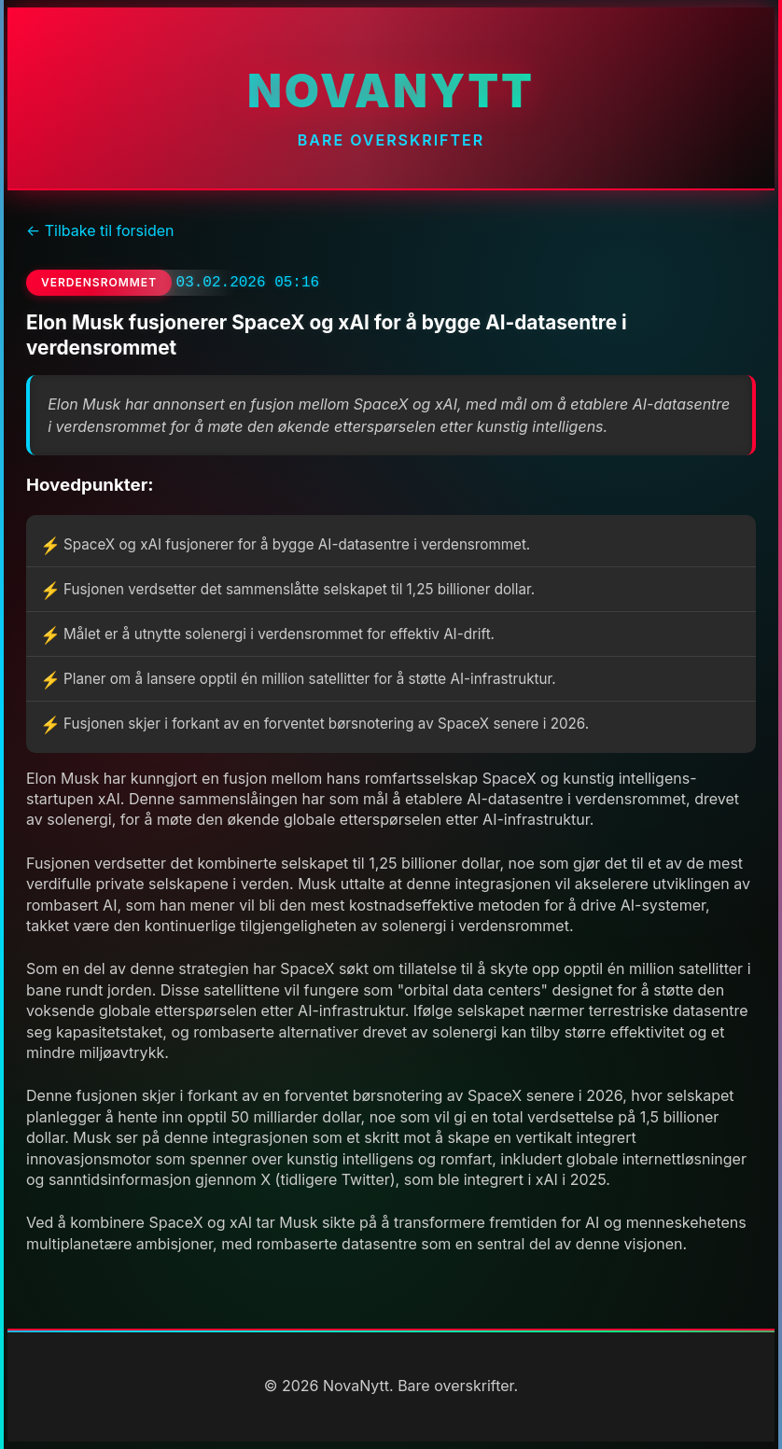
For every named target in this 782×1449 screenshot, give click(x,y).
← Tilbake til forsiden (100, 230)
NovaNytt (391, 90)
